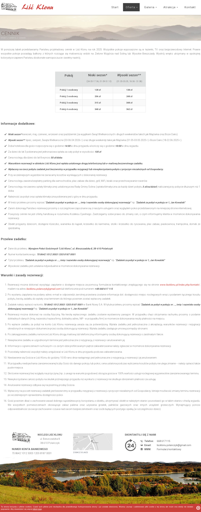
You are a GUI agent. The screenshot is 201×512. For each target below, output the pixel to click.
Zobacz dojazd (80, 452)
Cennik (22, 38)
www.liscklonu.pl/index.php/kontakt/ (180, 284)
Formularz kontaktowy (169, 449)
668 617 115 (163, 441)
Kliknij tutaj (37, 509)
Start (115, 7)
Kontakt (190, 7)
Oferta (130, 7)
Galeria (149, 7)
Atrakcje (169, 7)
